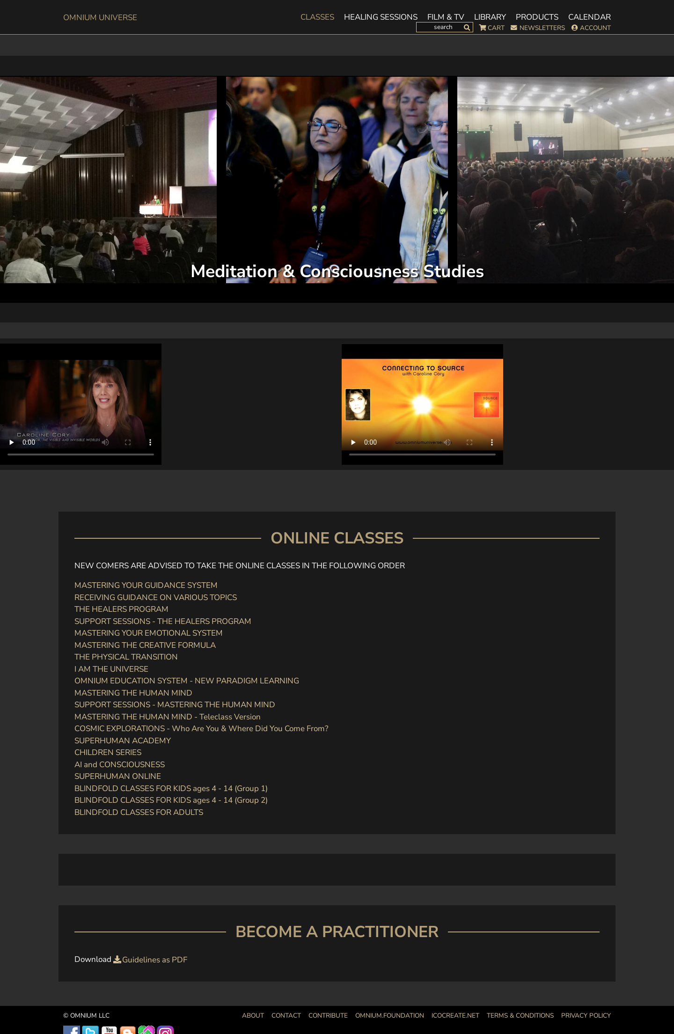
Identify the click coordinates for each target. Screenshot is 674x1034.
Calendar (589, 17)
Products (537, 17)
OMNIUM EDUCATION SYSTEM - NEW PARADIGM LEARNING (186, 680)
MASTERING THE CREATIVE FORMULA (145, 645)
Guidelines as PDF (154, 959)
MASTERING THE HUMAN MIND (133, 693)
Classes (317, 17)
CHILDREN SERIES (107, 752)
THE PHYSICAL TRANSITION (126, 657)
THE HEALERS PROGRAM (121, 609)
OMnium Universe (100, 17)
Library (490, 17)
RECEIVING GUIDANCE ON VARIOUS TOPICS (155, 597)
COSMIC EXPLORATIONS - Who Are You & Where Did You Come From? (201, 728)
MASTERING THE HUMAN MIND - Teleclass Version (167, 716)
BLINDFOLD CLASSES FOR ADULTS (138, 812)
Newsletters (542, 27)
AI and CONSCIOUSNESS (119, 764)
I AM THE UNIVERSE (111, 669)
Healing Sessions (381, 17)
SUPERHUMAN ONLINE (117, 776)
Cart (496, 27)
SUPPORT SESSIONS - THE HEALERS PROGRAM (162, 621)
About (253, 1015)
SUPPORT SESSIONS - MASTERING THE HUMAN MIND (174, 704)
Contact (286, 1015)
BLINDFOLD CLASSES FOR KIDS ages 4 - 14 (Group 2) (171, 800)
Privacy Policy (586, 1015)
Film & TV (445, 17)
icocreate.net (455, 1015)
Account (595, 27)
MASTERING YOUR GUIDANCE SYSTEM (146, 585)
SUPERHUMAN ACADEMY (122, 740)
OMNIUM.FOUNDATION (389, 1015)
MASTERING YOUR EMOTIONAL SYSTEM (148, 633)
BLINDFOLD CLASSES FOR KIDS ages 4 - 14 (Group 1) (171, 788)
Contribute (328, 1015)
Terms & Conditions (520, 1015)
